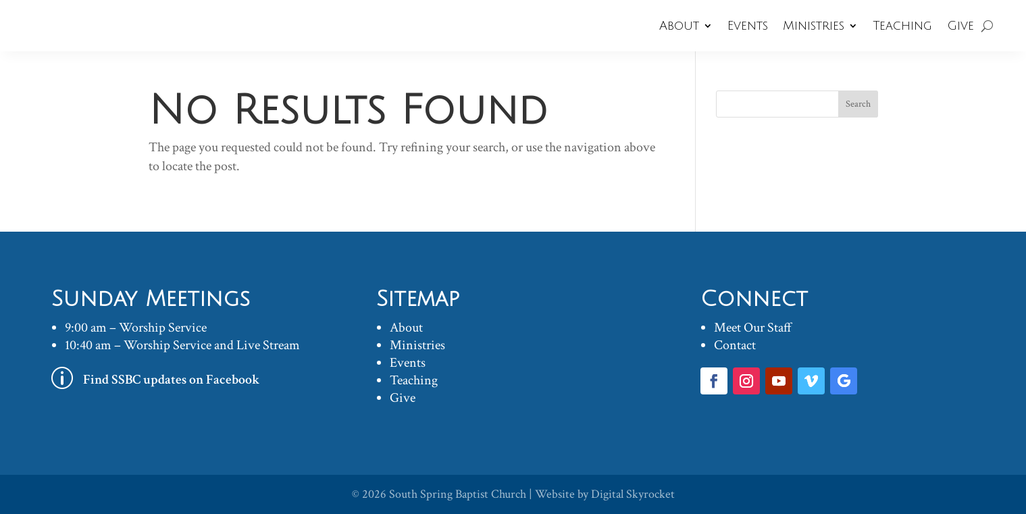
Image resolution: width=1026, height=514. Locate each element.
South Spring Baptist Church (457, 494)
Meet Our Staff (753, 327)
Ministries (813, 25)
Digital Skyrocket (633, 494)
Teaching (902, 25)
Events (747, 25)
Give (960, 25)
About (679, 25)
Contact (735, 345)
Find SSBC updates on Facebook (171, 379)
